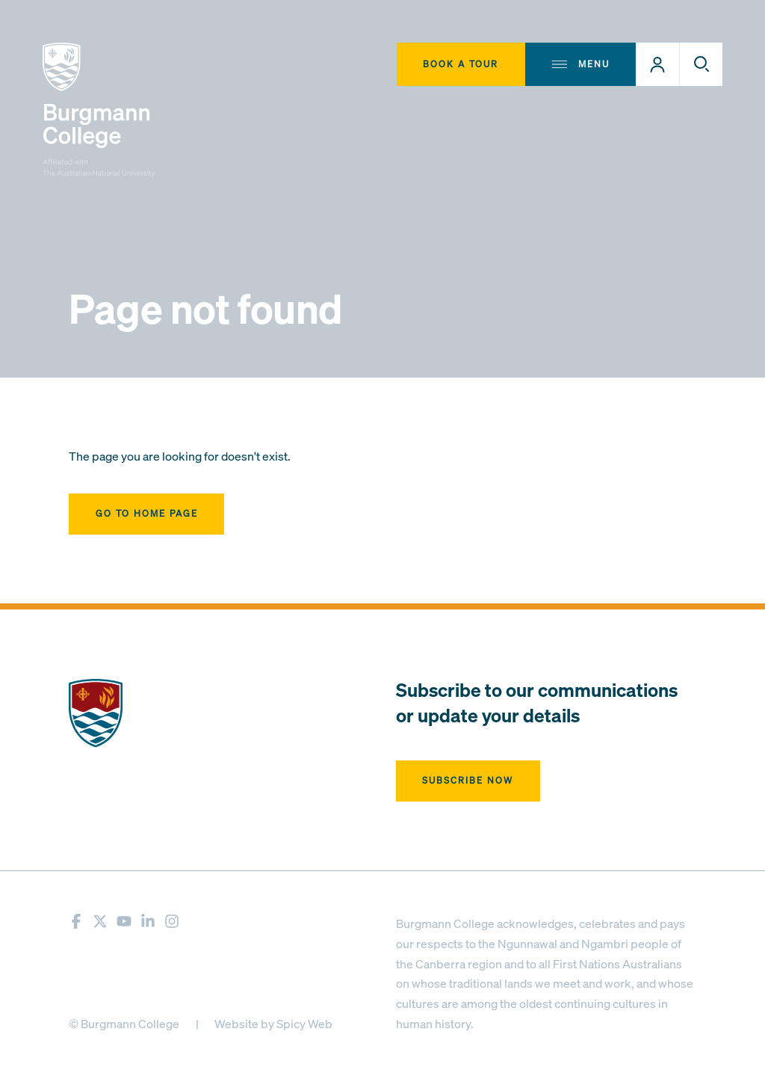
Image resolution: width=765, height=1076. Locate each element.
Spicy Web (304, 1023)
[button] (657, 64)
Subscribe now (467, 780)
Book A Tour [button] (460, 64)
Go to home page (147, 513)
